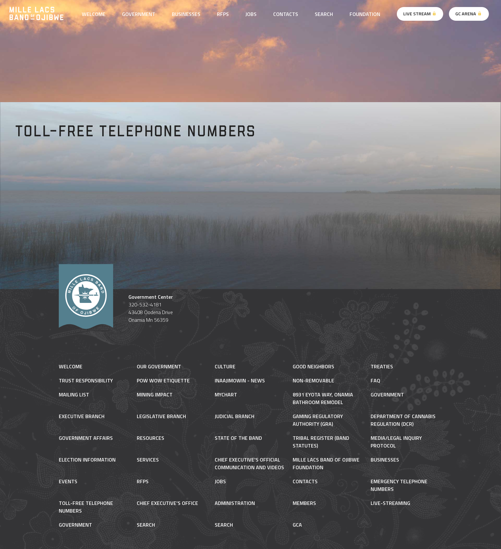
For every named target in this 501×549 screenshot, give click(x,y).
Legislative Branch (161, 416)
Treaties (382, 366)
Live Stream (420, 13)
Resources (150, 438)
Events (68, 481)
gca (297, 525)
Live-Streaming (390, 503)
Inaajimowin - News (240, 380)
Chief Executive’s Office (167, 503)
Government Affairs (86, 438)
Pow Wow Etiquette (163, 380)
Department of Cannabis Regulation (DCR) (403, 420)
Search (324, 14)
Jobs (251, 14)
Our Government (159, 366)
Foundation (365, 14)
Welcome (93, 14)
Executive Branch (81, 416)
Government (138, 14)
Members (304, 503)
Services (148, 459)
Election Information (87, 459)
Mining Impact (155, 394)
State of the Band (238, 438)
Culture (225, 366)
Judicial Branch (234, 416)
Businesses (186, 14)
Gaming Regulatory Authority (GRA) (318, 420)
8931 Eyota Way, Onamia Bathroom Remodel (323, 398)
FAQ (375, 380)
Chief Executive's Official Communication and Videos (249, 463)
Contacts (285, 14)
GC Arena (468, 13)
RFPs (223, 14)
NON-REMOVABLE (313, 380)
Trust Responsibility (86, 380)
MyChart (226, 394)
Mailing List (74, 394)
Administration (235, 503)
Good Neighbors (313, 366)
